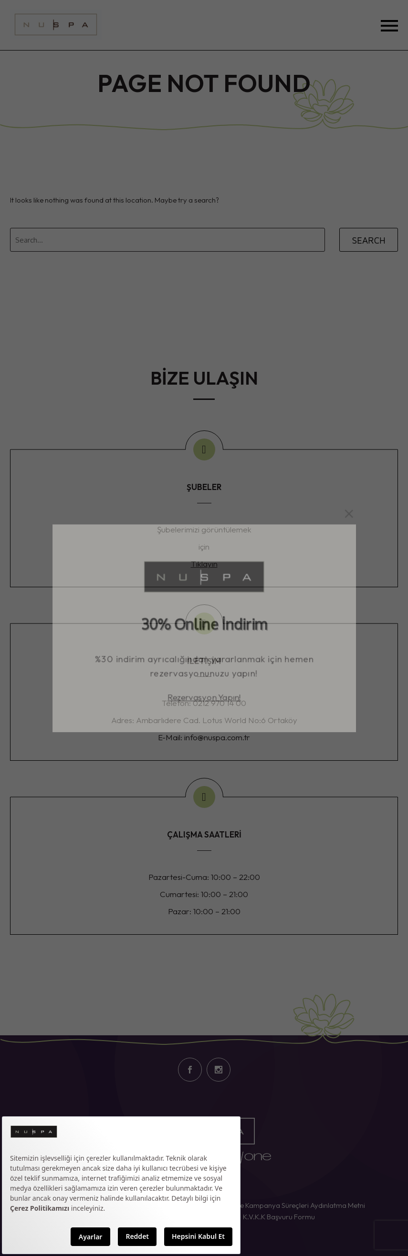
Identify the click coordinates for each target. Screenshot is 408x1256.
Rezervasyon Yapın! (204, 703)
